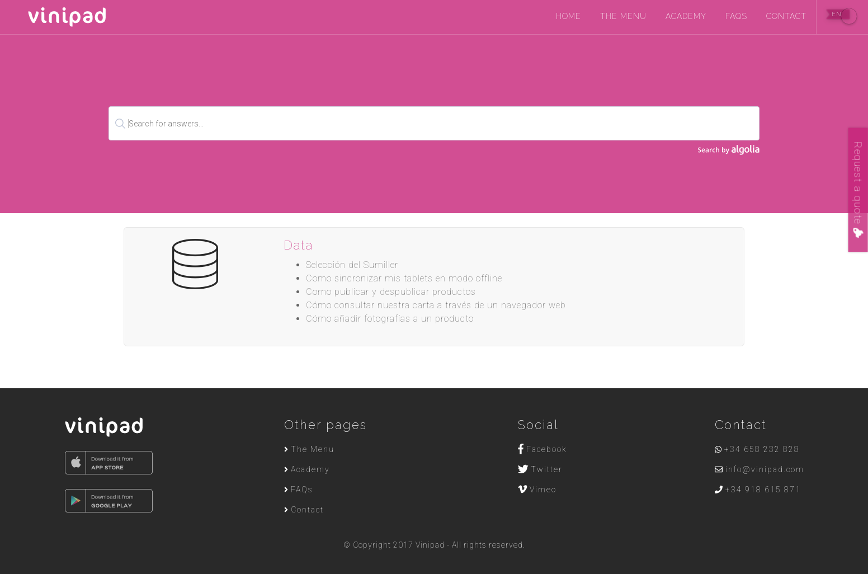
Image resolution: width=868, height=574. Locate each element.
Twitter (540, 469)
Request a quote (858, 190)
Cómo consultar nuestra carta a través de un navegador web (436, 305)
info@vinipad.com (759, 469)
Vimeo (537, 489)
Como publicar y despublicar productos (391, 291)
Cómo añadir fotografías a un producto (390, 318)
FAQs (736, 16)
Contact (786, 16)
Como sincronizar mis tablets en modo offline (404, 278)
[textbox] (434, 123)
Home (568, 16)
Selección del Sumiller (352, 265)
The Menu (623, 16)
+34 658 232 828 (757, 449)
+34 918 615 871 (758, 489)
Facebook (542, 449)
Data (298, 244)
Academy (686, 16)
